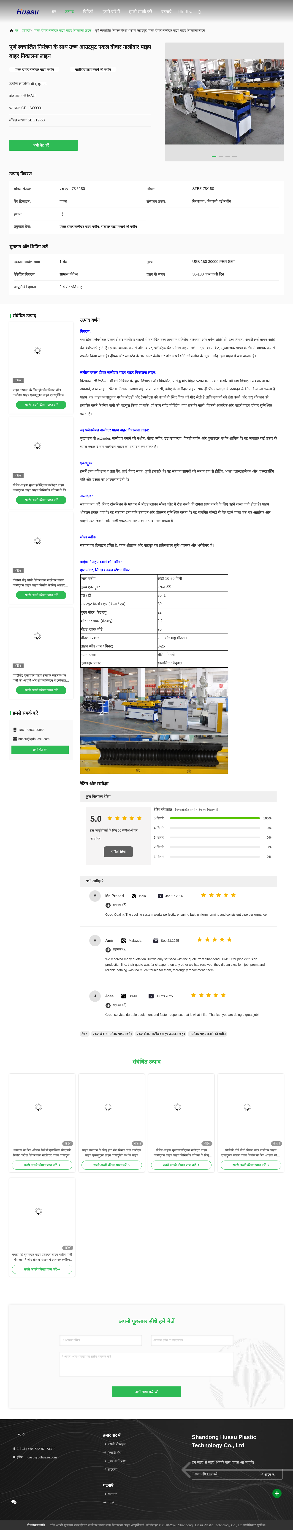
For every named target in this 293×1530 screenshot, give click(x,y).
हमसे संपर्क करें (140, 11)
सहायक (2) (119, 949)
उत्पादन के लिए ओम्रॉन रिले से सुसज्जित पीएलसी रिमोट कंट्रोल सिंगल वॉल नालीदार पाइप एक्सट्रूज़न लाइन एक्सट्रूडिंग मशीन (42, 1153)
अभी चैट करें (44, 145)
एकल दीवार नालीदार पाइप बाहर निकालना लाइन (62, 30)
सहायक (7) (119, 905)
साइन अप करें (269, 1474)
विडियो (88, 11)
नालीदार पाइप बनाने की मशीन (208, 1034)
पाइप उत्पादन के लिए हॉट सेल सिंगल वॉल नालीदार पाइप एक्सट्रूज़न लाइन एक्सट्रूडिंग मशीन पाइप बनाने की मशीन (41, 395)
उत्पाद (69, 11)
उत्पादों (26, 30)
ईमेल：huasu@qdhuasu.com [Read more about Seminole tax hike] (34, 1457)
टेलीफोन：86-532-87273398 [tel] (33, 1449)
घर (54, 11)
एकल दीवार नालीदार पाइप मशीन (112, 1034)
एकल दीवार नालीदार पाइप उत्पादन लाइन (161, 1034)
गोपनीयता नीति (36, 1525)
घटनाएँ (166, 11)
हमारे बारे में (111, 11)
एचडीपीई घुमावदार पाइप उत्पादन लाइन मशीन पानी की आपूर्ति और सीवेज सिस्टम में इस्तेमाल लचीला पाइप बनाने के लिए (39, 680)
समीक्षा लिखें (118, 851)
